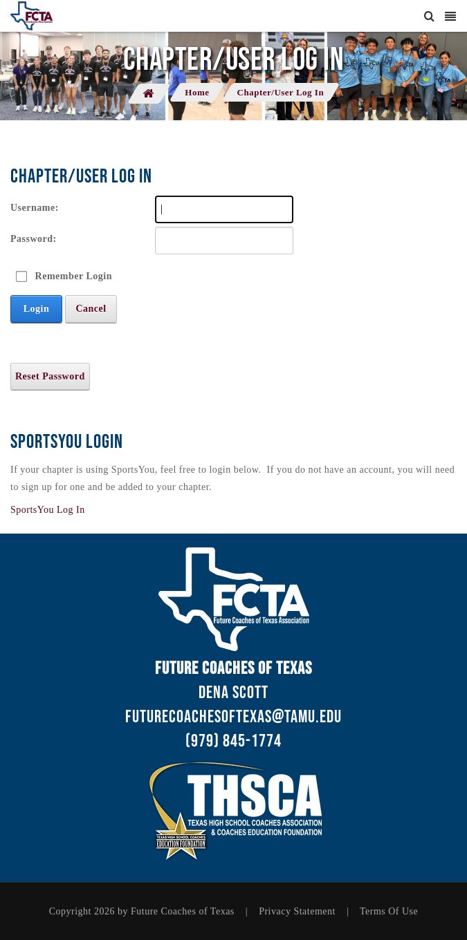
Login (37, 308)
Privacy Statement (297, 911)
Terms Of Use (389, 911)
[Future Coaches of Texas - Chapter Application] (31, 15)
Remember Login (73, 276)
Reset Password (50, 376)
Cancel (90, 308)
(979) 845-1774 (233, 741)
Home (197, 92)
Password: (33, 239)
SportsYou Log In (47, 510)
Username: (34, 208)
